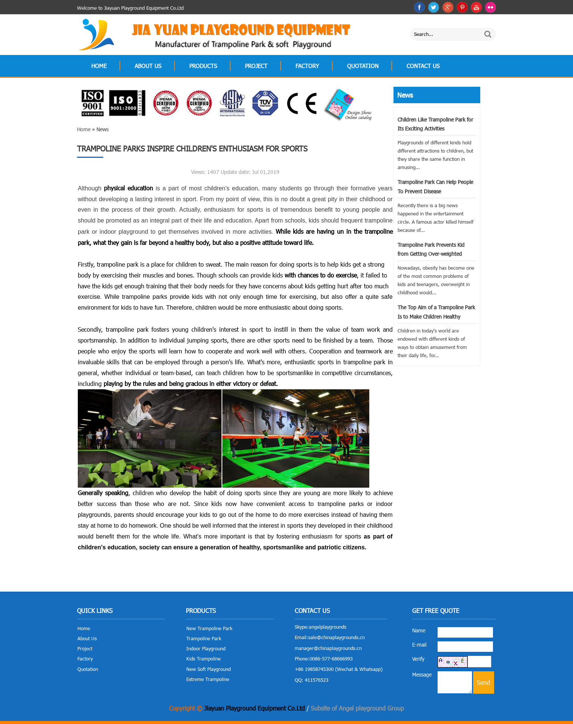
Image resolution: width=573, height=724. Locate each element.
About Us (148, 65)
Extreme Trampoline (207, 679)
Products (203, 65)
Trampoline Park (203, 638)
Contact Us (423, 65)
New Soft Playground (208, 669)
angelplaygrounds (327, 627)
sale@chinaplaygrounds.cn (336, 637)
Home (99, 65)
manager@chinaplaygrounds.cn (328, 648)
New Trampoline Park (209, 628)
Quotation (363, 65)
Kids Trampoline (203, 659)
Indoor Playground (206, 648)
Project (256, 65)
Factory (307, 65)
